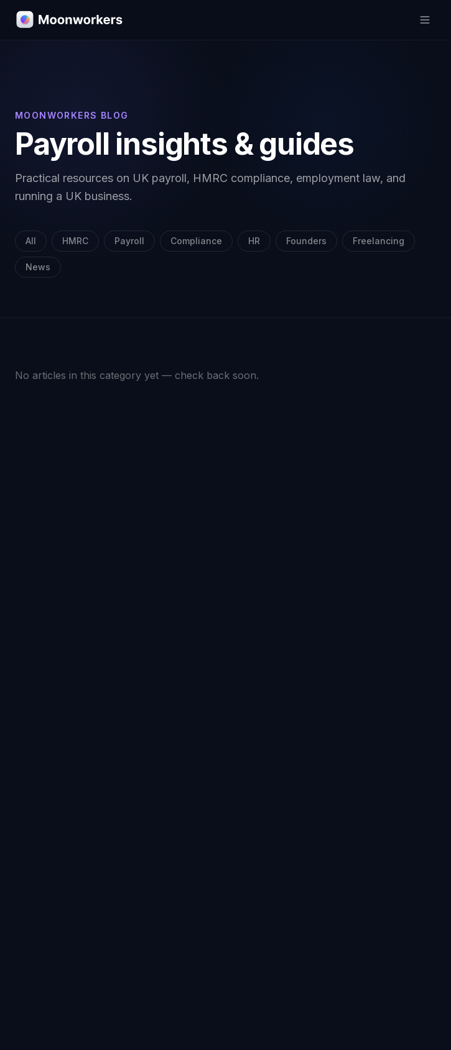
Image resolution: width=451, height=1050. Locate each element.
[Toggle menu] (425, 20)
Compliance (196, 240)
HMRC (75, 240)
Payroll (129, 240)
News (38, 267)
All (31, 240)
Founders (306, 240)
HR (254, 240)
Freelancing (378, 240)
